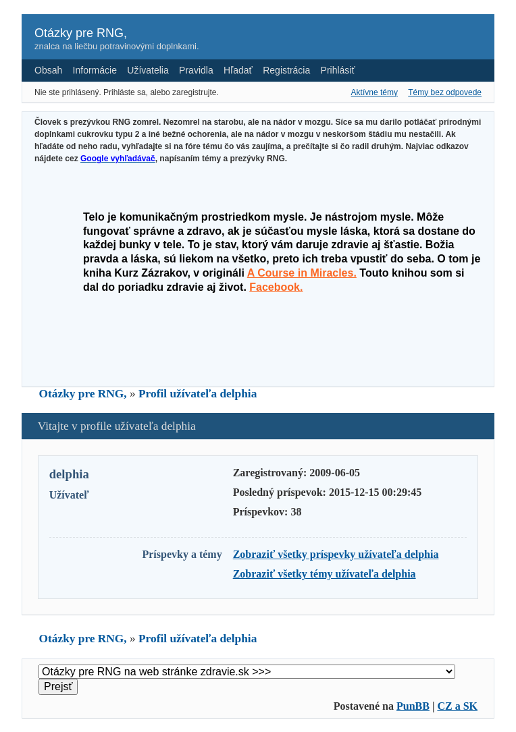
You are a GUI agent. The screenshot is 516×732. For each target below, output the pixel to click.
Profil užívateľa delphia (197, 393)
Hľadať (238, 70)
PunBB (413, 706)
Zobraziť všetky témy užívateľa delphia (324, 574)
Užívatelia (147, 70)
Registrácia (286, 70)
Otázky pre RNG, (80, 33)
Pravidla (196, 70)
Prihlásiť (338, 70)
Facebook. (276, 287)
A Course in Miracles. (302, 273)
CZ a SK (457, 706)
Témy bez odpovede (445, 92)
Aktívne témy (374, 92)
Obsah (48, 70)
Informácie (95, 70)
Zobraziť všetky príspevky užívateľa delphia (336, 554)
